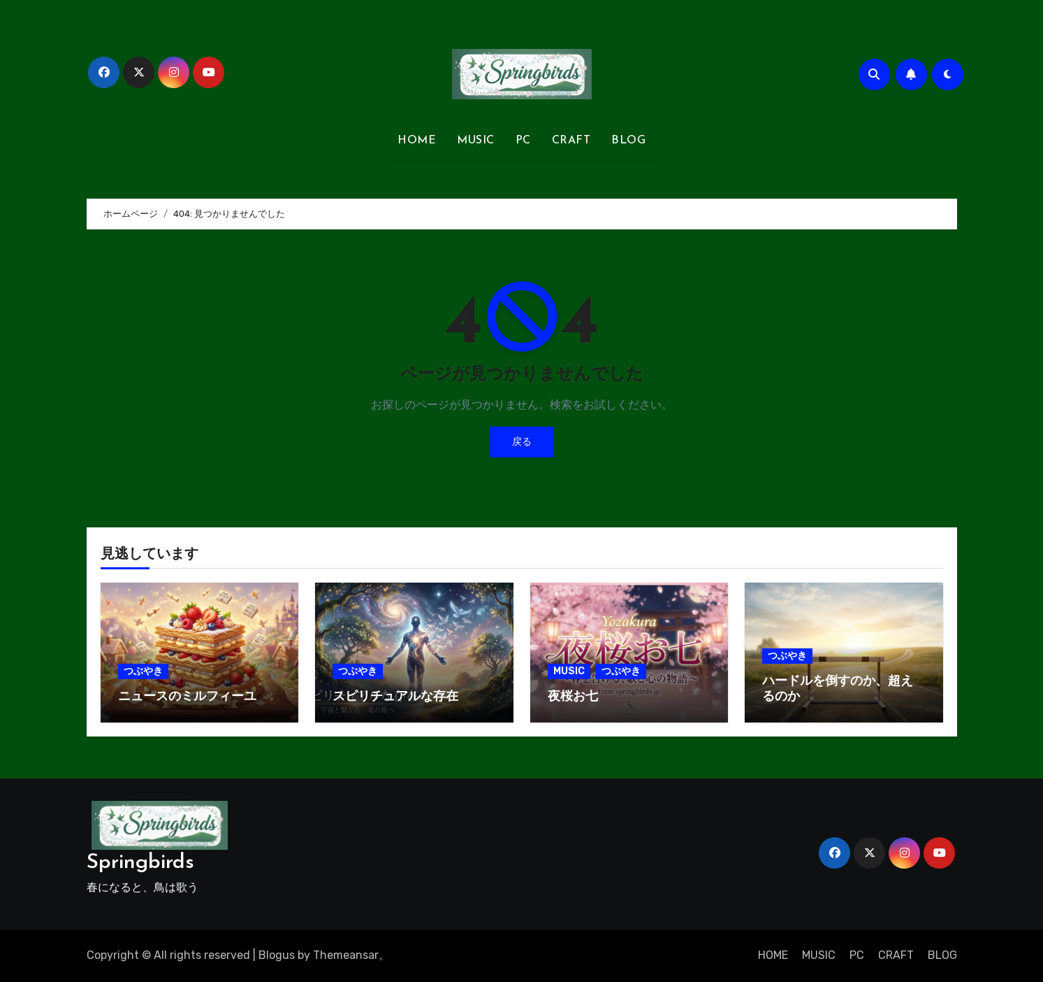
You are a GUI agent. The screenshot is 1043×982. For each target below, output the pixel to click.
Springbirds (140, 863)
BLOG (628, 140)
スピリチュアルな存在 (395, 697)
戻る (522, 442)
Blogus (276, 955)
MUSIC (476, 140)
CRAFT (571, 140)
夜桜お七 (573, 697)
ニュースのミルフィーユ (187, 697)
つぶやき (143, 671)
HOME (416, 140)
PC (523, 140)
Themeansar (346, 955)
